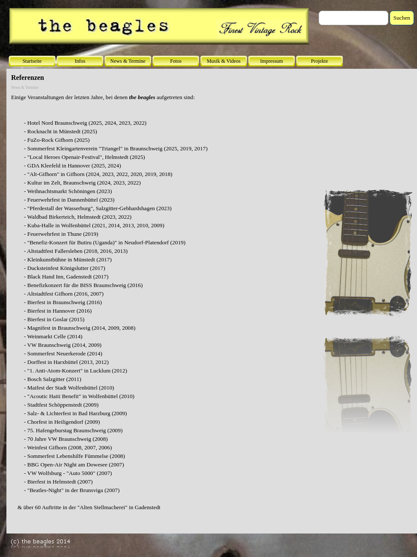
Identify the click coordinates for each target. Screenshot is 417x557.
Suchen (401, 18)
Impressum (271, 61)
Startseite (32, 61)
